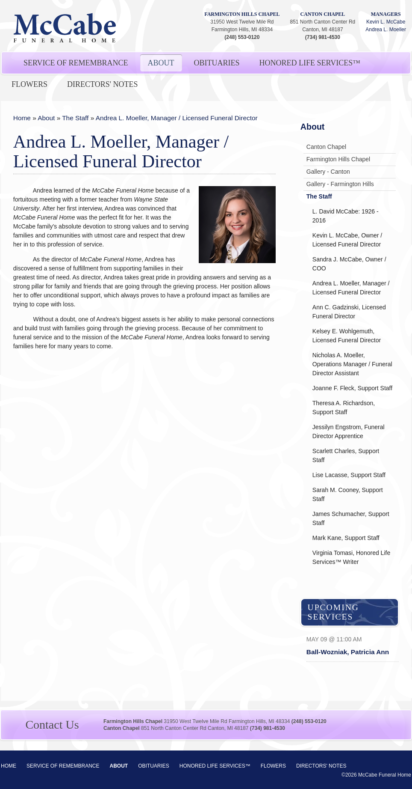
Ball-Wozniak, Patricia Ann (347, 652)
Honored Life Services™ (309, 63)
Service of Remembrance (76, 63)
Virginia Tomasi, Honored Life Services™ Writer (351, 557)
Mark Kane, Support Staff (346, 537)
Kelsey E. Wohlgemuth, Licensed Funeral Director (346, 336)
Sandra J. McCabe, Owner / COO (349, 264)
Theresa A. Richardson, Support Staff (343, 407)
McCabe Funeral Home (65, 28)
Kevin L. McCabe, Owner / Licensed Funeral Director (347, 240)
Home (22, 118)
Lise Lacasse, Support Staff (349, 475)
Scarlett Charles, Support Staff (345, 455)
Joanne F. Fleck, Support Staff (352, 388)
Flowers (29, 84)
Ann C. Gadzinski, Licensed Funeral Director (349, 312)
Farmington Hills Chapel (242, 14)
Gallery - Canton (328, 171)
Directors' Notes (102, 84)
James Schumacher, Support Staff (350, 518)
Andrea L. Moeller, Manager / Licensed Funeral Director (177, 118)
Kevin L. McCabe (385, 22)
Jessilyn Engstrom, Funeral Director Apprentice (348, 431)
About (161, 63)
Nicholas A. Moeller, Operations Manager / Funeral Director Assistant (352, 364)
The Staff (75, 118)
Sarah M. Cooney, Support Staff (347, 494)
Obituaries (217, 63)
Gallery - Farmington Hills (340, 184)
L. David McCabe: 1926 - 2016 (345, 216)
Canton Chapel (322, 14)
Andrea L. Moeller (385, 30)
